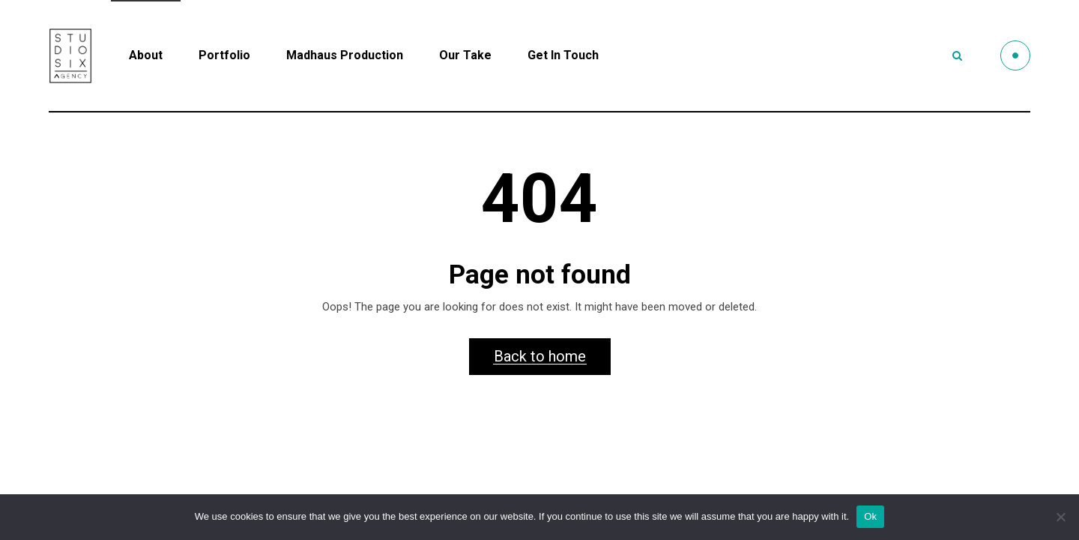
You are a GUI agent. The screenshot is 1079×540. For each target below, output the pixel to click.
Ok (870, 516)
